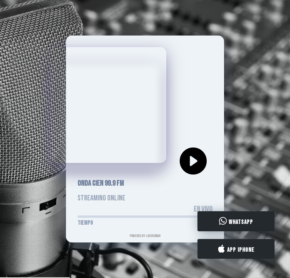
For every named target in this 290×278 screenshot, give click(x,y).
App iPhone (236, 249)
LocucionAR (153, 236)
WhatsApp (236, 221)
